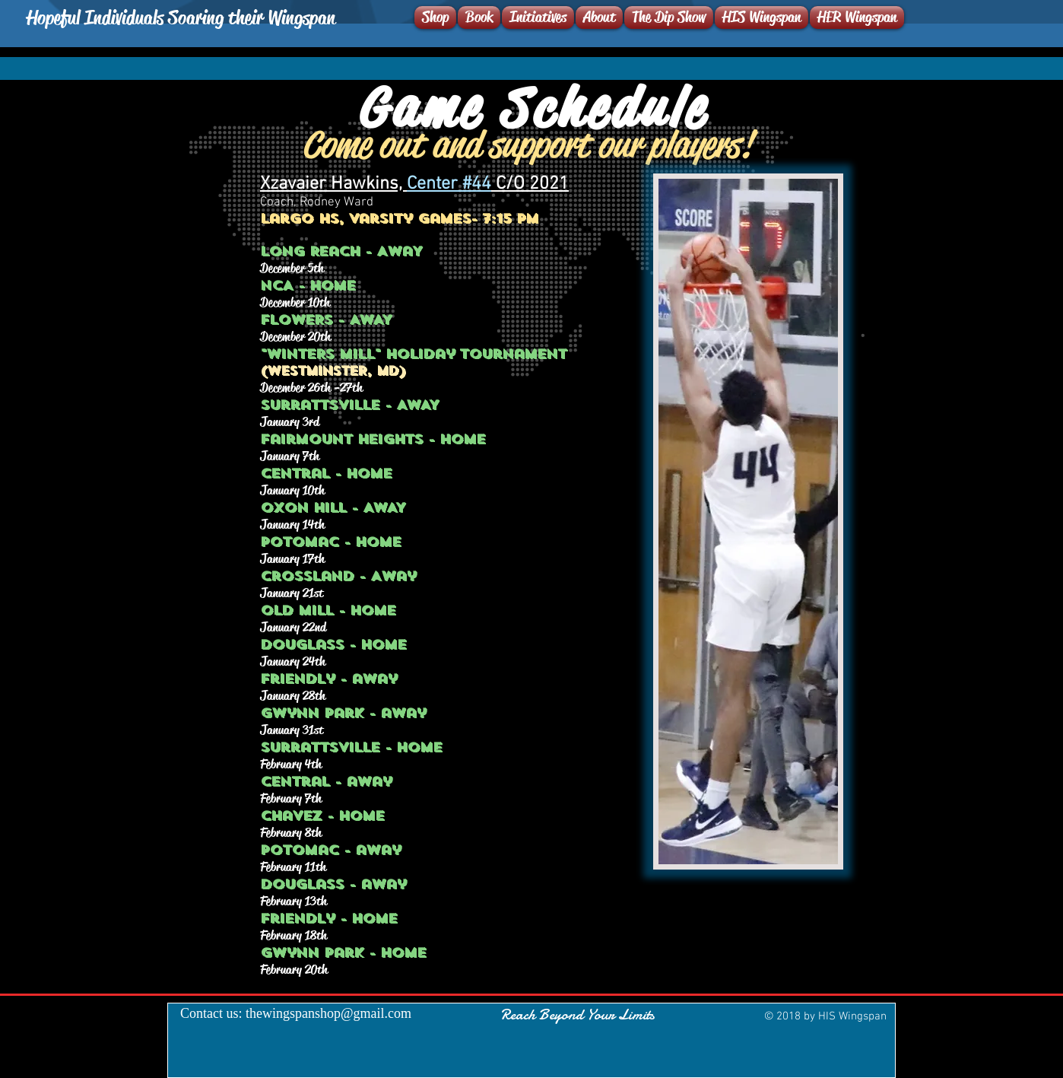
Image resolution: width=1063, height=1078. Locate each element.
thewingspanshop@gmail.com (328, 1013)
